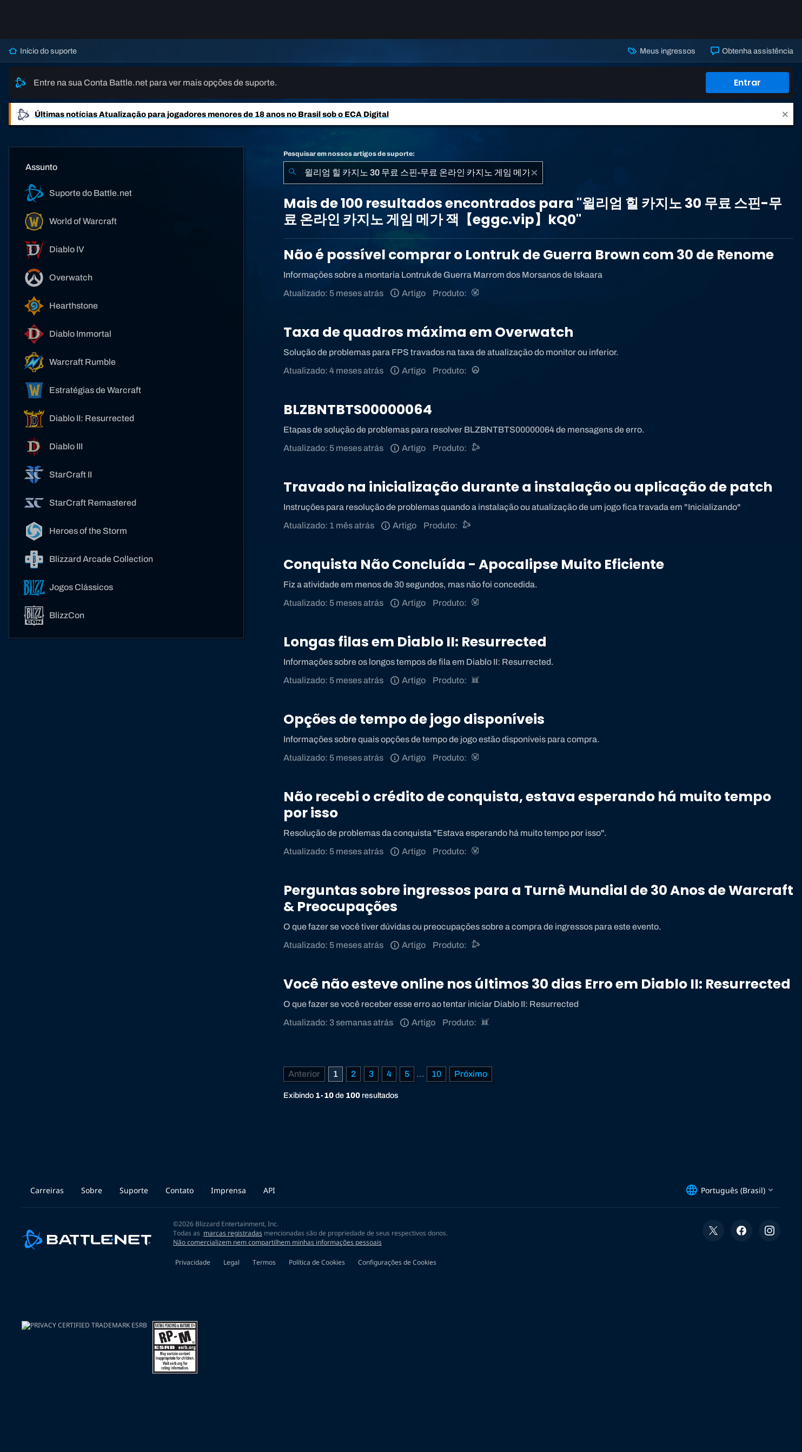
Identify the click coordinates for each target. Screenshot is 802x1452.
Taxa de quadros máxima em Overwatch (428, 332)
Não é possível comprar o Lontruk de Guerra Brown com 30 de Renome (528, 254)
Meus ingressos (661, 51)
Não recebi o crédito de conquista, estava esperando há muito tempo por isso (527, 804)
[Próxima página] (470, 1074)
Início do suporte (43, 51)
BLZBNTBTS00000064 (357, 409)
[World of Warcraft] (476, 293)
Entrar (747, 82)
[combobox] (413, 172)
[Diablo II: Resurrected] (476, 680)
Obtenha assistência (752, 51)
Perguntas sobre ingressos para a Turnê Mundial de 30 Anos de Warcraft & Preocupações (538, 898)
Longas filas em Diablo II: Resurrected (415, 641)
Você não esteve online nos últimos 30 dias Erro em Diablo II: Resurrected (537, 983)
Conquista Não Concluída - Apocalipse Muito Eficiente (473, 564)
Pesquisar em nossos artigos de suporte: (349, 154)
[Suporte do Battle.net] (476, 448)
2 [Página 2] (353, 1073)
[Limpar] (534, 172)
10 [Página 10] (436, 1073)
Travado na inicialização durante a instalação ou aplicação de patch (527, 487)
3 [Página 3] (371, 1073)
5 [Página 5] (407, 1073)
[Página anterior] (304, 1074)
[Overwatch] (476, 370)
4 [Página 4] (389, 1073)
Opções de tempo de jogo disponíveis (414, 719)
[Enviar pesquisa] (292, 172)
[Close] (785, 114)
